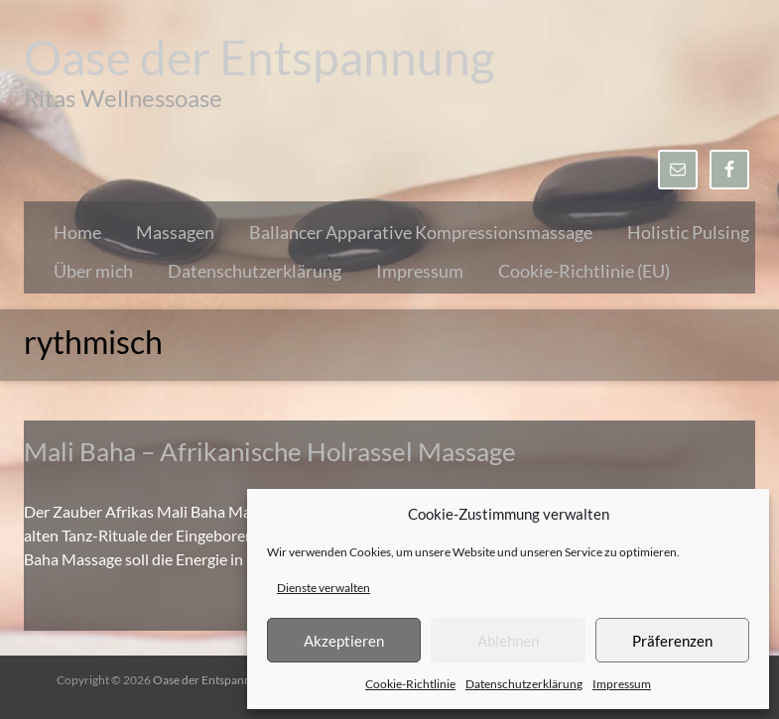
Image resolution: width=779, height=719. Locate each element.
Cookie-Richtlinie (410, 683)
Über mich (93, 271)
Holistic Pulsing (688, 232)
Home (77, 232)
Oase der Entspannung (259, 57)
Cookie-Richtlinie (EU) (584, 271)
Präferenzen (672, 641)
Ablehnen (508, 641)
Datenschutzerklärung (524, 683)
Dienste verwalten (323, 587)
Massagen (175, 232)
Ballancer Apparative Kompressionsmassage (420, 232)
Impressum (621, 683)
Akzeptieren (344, 641)
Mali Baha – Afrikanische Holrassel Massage (270, 451)
